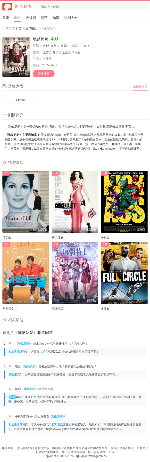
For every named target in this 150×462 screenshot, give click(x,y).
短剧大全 (71, 18)
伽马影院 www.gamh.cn (91, 456)
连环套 (105, 308)
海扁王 (105, 237)
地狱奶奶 (94, 424)
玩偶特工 (57, 308)
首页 (5, 18)
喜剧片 (33, 28)
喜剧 (64, 46)
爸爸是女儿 (9, 308)
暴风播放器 (140, 87)
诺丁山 (6, 237)
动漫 (55, 18)
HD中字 (20, 100)
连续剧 (31, 18)
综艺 (44, 18)
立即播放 (44, 73)
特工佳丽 (57, 237)
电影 (17, 18)
